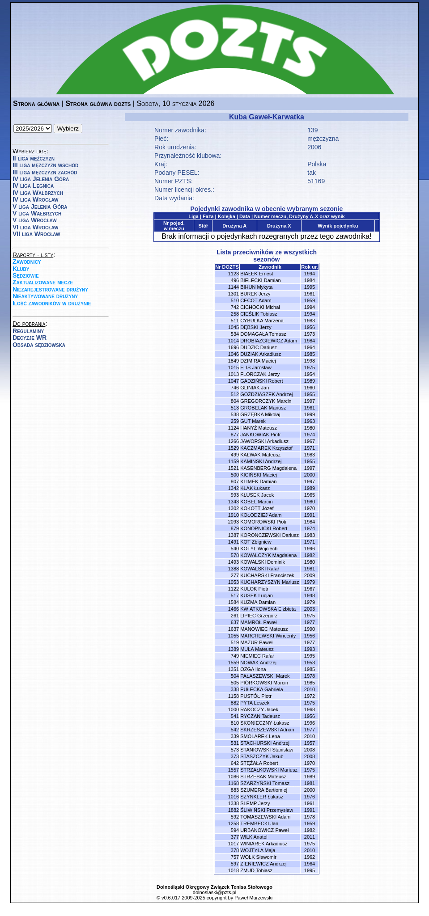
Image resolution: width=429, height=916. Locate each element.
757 (235, 857)
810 (235, 723)
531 (235, 743)
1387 (233, 535)
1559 (233, 662)
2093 (233, 521)
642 (235, 763)
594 (235, 830)
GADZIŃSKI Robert (261, 381)
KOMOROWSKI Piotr (263, 521)
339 (235, 736)
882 (235, 702)
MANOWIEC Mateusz (264, 629)
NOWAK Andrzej (258, 662)
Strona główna (36, 103)
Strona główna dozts (98, 103)
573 (235, 749)
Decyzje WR (30, 337)
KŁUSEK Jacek (257, 495)
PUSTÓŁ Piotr (256, 696)
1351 (233, 669)
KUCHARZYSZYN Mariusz (269, 582)
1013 (233, 374)
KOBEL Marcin (256, 501)
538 (235, 414)
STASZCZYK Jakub (261, 756)
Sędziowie (26, 275)
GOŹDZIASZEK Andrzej (266, 394)
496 (235, 280)
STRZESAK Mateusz (263, 776)
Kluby (21, 268)
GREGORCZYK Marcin (265, 401)
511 (235, 320)
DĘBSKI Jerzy (256, 327)
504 (235, 676)
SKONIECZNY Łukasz (264, 723)
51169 (316, 181)
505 (235, 682)
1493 (233, 562)
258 (235, 314)
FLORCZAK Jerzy (260, 374)
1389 (233, 649)
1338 (233, 803)
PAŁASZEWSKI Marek (264, 676)
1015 (233, 367)
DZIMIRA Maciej (258, 360)
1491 (233, 542)
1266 (233, 441)
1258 (233, 823)
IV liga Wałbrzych (38, 192)
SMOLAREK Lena (260, 736)
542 (235, 729)
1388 (233, 568)
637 (235, 622)
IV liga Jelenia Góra (41, 178)
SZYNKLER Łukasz (261, 796)
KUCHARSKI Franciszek (267, 575)
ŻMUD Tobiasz (256, 870)
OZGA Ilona (253, 669)
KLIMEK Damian (258, 481)
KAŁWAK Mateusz (260, 454)
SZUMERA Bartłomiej (263, 790)
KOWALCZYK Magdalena (268, 555)
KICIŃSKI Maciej (258, 474)
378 (235, 850)
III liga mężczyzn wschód (45, 165)
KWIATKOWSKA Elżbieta (268, 609)
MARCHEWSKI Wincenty (268, 635)
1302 (233, 508)
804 (235, 401)
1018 (233, 870)
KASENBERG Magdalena (268, 468)
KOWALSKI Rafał (259, 568)
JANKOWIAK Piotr (260, 434)
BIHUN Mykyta (256, 287)
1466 (233, 609)
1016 (233, 796)
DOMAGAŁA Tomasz (263, 334)
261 (235, 615)
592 (235, 816)
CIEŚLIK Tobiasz (258, 314)
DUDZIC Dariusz (258, 347)
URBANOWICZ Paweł (264, 830)
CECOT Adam (256, 300)
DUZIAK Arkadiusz (260, 354)
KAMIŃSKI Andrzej (260, 461)
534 (235, 334)
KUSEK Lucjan (256, 595)
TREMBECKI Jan (259, 823)
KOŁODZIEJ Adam (260, 515)
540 (235, 548)
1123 (233, 273)
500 (235, 474)
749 (235, 656)
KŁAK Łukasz (255, 488)
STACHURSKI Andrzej (264, 743)
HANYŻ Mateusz (258, 428)
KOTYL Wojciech (258, 548)
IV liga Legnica (33, 185)
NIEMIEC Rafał (257, 656)
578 (235, 555)
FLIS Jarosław (256, 367)
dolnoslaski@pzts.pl (214, 892)
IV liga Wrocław (36, 199)
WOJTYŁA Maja (257, 850)
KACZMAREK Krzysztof (266, 448)
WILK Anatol (254, 837)
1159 (233, 461)
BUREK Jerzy (255, 293)
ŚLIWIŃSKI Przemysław (266, 810)
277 (235, 575)
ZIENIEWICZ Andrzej (263, 863)
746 (235, 387)
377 (235, 837)
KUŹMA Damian (258, 602)
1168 (233, 783)
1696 (233, 347)
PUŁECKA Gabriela (261, 689)
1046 (233, 354)
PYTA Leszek (254, 702)
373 (235, 756)
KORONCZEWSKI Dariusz (269, 535)
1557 (233, 769)
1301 (233, 293)
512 (235, 394)
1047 (233, 381)
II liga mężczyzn (34, 158)
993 (235, 495)
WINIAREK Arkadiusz (263, 843)
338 (235, 689)
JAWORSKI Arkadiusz (264, 441)
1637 (233, 629)
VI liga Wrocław (36, 227)
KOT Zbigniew (256, 542)
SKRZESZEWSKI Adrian (267, 729)
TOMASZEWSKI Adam (265, 816)
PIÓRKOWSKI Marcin (264, 682)
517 (235, 595)
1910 (233, 515)
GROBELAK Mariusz (263, 407)
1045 (233, 327)
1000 (233, 709)
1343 (233, 501)
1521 (233, 468)
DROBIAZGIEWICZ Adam (268, 340)
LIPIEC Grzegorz (258, 615)
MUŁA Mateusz (257, 649)
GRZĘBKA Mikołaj (260, 414)
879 (235, 528)
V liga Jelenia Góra (40, 206)
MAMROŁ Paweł (258, 622)
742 (235, 307)
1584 (233, 602)
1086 (233, 776)
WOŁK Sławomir (258, 857)
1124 (233, 428)
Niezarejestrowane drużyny (50, 289)
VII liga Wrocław (36, 233)
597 (235, 863)
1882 (233, 810)
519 (235, 642)
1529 (233, 448)
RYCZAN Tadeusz (260, 716)
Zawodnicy (27, 261)
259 (235, 421)
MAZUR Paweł (256, 642)
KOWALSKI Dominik (262, 562)
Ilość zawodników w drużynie (52, 303)
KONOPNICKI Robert (263, 528)
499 (235, 454)
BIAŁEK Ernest (256, 273)
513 (235, 407)
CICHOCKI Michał (260, 307)
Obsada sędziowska (39, 344)
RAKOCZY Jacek (259, 709)
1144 (233, 287)
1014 (233, 340)
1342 (233, 488)
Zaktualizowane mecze (43, 282)
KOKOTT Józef (256, 508)
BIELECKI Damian (260, 280)
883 (235, 790)
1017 (233, 843)
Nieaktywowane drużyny (45, 296)
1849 (233, 360)
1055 (233, 635)
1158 (233, 696)
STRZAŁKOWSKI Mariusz (268, 769)
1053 (233, 582)
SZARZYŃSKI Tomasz (264, 783)
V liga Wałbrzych (37, 213)
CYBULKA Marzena (262, 320)
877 (235, 434)
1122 (233, 588)
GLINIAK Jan (254, 387)
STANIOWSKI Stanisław (266, 749)
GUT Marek (253, 421)
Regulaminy (28, 330)
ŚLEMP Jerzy (255, 803)
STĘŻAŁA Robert (259, 763)
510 (235, 300)
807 (235, 481)
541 (235, 716)
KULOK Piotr (254, 588)
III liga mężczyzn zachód (45, 172)
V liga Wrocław (35, 220)
